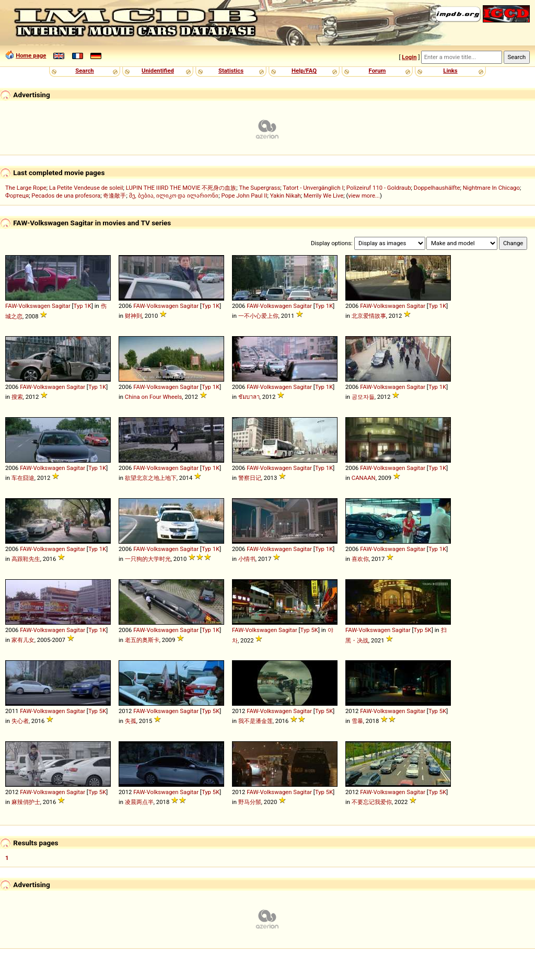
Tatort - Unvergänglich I (313, 187)
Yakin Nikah (285, 195)
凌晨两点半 (139, 802)
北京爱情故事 (369, 315)
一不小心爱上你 (258, 315)
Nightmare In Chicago (491, 187)
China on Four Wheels (153, 396)
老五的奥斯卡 (142, 640)
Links (450, 70)
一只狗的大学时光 (148, 558)
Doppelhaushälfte (437, 187)
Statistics (230, 70)
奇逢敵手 (114, 195)
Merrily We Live (323, 195)
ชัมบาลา (249, 396)
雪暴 (357, 721)
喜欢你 (360, 558)
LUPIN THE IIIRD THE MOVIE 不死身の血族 (181, 187)
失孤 (130, 721)
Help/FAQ (304, 70)
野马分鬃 (249, 802)
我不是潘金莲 (255, 721)
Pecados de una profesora (65, 195)
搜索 (17, 396)
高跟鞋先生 (25, 558)
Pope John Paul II (245, 195)
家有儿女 (22, 640)
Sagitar (61, 305)
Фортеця (17, 195)
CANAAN (364, 477)
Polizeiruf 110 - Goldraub (378, 187)
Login (409, 57)
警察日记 (249, 477)
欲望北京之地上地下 (151, 477)
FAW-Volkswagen (27, 305)
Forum (377, 70)
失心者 (20, 721)
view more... (364, 195)
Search (84, 70)
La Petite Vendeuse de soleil (86, 187)
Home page (31, 55)
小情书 (246, 558)
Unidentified (158, 70)
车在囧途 (22, 477)
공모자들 (363, 396)
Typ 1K (82, 305)
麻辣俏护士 (25, 802)
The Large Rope (25, 187)
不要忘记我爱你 (372, 802)
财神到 (133, 315)
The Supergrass (260, 187)
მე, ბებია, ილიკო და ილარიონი (174, 195)
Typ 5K (309, 630)
